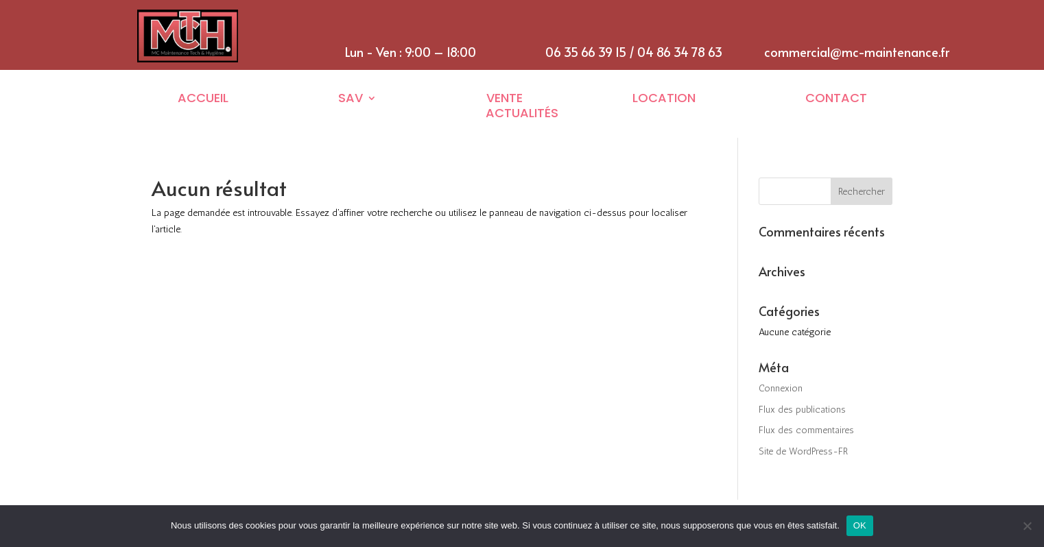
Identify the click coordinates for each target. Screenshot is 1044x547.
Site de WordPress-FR (803, 451)
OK (859, 525)
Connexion (781, 388)
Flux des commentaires (806, 430)
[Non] (1027, 526)
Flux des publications (802, 409)
